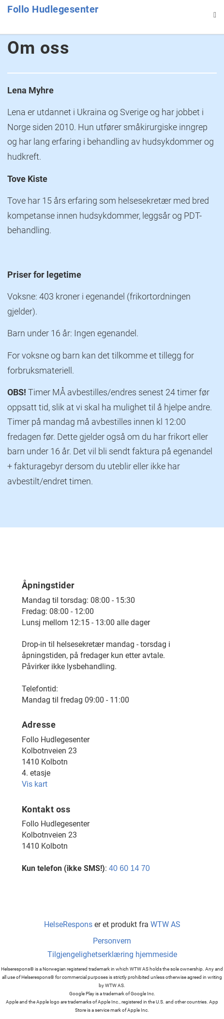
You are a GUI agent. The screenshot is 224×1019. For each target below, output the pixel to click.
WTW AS (165, 924)
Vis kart (34, 784)
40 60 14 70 (129, 868)
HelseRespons (68, 924)
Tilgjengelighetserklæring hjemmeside (112, 954)
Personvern (112, 940)
